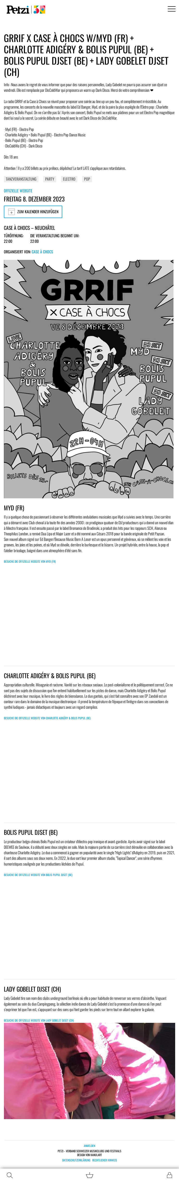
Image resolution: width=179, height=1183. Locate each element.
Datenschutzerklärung (76, 1160)
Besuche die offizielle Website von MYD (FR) (30, 561)
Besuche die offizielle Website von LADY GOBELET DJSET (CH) (39, 1020)
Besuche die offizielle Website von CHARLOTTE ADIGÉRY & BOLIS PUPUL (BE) (47, 718)
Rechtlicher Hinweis (104, 1160)
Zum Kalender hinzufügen (33, 212)
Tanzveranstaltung (21, 179)
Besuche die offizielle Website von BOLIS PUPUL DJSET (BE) (38, 875)
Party (49, 179)
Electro (69, 179)
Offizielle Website (18, 191)
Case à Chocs (42, 252)
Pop (87, 179)
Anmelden (89, 1146)
